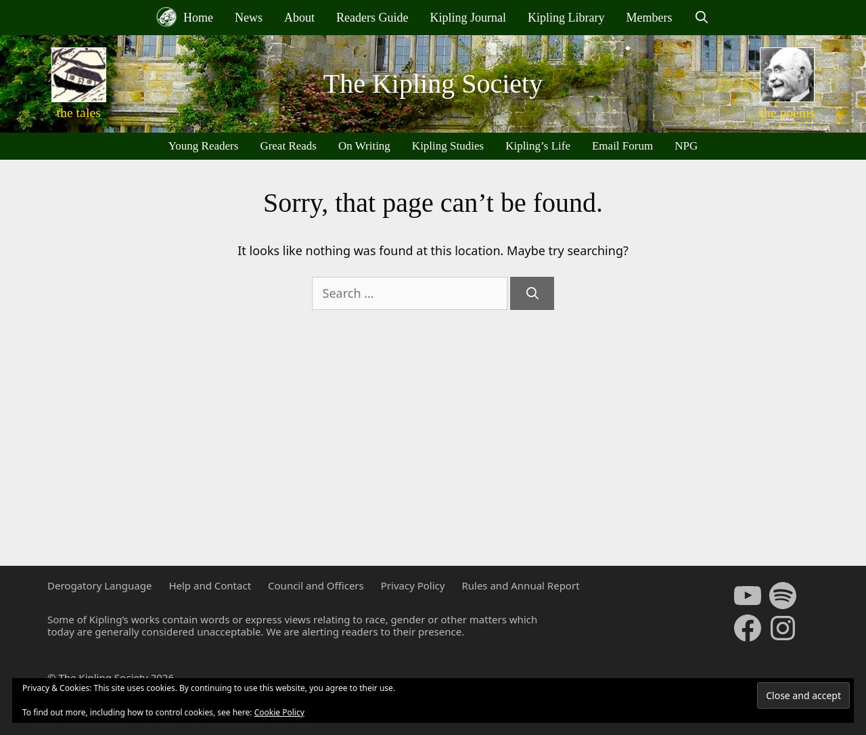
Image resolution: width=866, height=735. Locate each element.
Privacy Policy (413, 585)
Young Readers (203, 145)
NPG (686, 145)
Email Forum (622, 145)
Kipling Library (566, 17)
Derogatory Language (99, 585)
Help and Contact (209, 585)
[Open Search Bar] (701, 17)
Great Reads (288, 145)
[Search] (532, 293)
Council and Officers (316, 585)
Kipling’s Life (537, 145)
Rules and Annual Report (520, 585)
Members (649, 17)
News (249, 17)
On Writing (364, 145)
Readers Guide (372, 17)
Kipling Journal (468, 17)
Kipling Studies (448, 145)
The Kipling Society (433, 83)
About (299, 17)
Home (184, 17)
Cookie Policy (279, 712)
